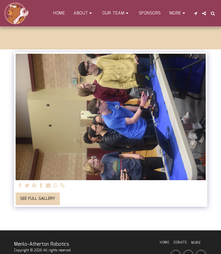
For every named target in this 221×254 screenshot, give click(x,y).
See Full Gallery (37, 198)
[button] (84, 13)
